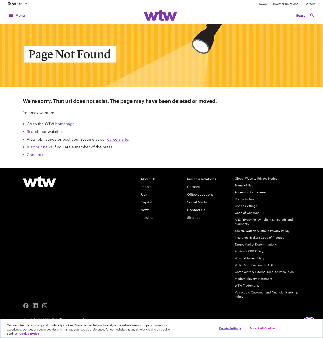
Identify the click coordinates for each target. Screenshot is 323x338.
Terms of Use (244, 185)
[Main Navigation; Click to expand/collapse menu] (16, 15)
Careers (310, 4)
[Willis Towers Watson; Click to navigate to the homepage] (160, 15)
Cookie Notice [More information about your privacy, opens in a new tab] (29, 333)
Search (33, 131)
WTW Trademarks (247, 285)
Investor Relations (285, 4)
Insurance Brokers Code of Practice (259, 237)
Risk (144, 194)
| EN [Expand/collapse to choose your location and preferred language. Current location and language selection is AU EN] (17, 4)
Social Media (197, 202)
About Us (148, 179)
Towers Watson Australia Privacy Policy (262, 230)
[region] (161, 328)
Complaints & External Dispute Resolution (264, 272)
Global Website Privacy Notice (256, 178)
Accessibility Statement (251, 192)
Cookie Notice (245, 199)
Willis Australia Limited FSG (254, 265)
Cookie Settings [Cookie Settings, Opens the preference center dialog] (230, 328)
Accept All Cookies (262, 328)
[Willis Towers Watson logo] (39, 181)
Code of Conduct (247, 212)
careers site (117, 139)
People (146, 187)
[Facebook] (26, 305)
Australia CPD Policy (249, 251)
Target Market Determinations (256, 244)
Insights (147, 217)
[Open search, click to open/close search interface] (305, 15)
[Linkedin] (35, 305)
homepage (64, 123)
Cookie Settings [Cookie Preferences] (246, 206)
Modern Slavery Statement (253, 278)
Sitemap (194, 217)
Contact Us (196, 210)
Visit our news (39, 146)
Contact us (36, 154)
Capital (146, 202)
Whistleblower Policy (249, 258)
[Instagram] (44, 305)
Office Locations (200, 194)
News (263, 4)
